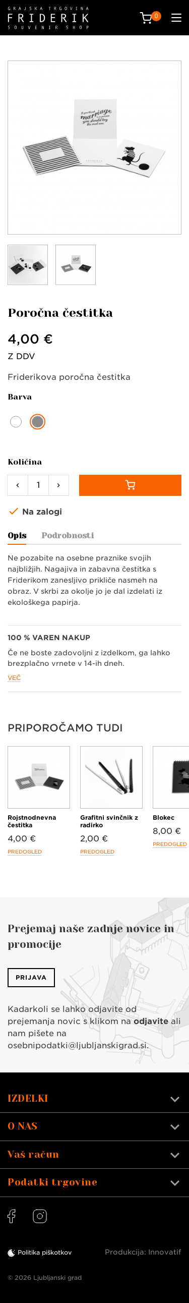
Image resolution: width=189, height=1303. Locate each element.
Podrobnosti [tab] (67, 535)
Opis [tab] (17, 535)
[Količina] (38, 485)
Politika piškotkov (45, 1252)
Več (14, 678)
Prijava (31, 977)
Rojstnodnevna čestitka (32, 821)
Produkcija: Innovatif (143, 1252)
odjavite (151, 1021)
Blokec (163, 817)
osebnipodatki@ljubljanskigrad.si (77, 1045)
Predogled (25, 851)
